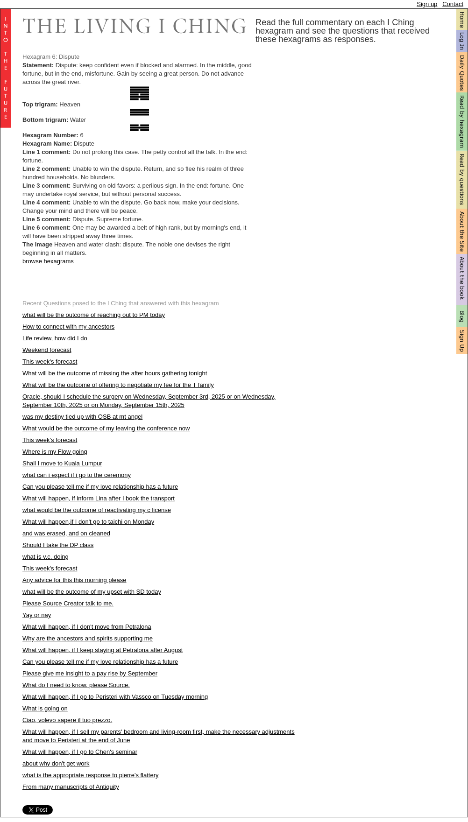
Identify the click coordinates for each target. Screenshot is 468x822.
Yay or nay (36, 614)
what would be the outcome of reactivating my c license (96, 509)
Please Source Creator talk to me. (67, 603)
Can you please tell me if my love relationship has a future (100, 486)
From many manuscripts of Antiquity (70, 786)
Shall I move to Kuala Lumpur (62, 463)
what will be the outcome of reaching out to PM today (93, 314)
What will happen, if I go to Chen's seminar (79, 751)
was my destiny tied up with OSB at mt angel (82, 416)
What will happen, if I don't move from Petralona (86, 626)
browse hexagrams (48, 261)
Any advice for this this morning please (74, 579)
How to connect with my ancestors (68, 326)
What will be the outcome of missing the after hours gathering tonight (114, 373)
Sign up (427, 3)
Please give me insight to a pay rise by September (89, 673)
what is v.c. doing (45, 556)
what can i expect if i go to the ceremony (76, 474)
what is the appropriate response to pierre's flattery (90, 775)
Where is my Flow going (54, 451)
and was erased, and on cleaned (66, 533)
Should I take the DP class (57, 544)
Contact (452, 3)
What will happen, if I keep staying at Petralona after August (102, 649)
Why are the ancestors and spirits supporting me (87, 638)
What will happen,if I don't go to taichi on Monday (88, 521)
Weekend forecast (46, 349)
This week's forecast (49, 361)
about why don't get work (55, 763)
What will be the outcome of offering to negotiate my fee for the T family (118, 384)
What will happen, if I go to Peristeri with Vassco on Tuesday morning (115, 696)
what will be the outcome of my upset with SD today (91, 591)
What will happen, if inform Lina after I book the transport (98, 498)
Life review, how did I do (54, 338)
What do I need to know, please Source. (76, 685)
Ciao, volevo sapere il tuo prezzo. (67, 720)
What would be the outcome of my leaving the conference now (106, 428)
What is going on (45, 708)
